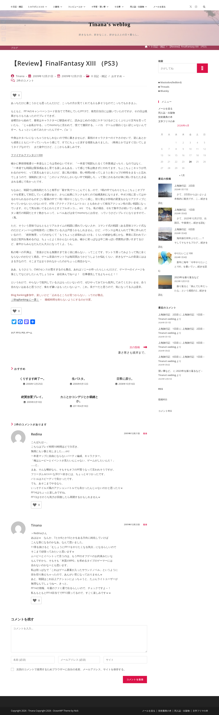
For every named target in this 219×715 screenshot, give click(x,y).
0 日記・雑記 (99, 76)
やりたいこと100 (183, 253)
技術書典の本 (165, 117)
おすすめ (116, 76)
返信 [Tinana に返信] (145, 524)
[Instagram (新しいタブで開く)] (196, 6)
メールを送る (165, 108)
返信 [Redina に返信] (145, 433)
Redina (36, 434)
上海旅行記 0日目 (184, 229)
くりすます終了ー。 (33, 379)
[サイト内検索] (204, 7)
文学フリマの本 (166, 121)
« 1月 (182, 175)
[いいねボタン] (14, 95)
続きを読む (199, 222)
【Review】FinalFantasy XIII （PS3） (188, 46)
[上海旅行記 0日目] (165, 234)
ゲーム (29, 332)
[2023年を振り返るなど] (165, 282)
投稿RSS (162, 399)
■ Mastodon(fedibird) (170, 82)
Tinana (20, 76)
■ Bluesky (163, 91)
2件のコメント (25, 80)
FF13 (18, 332)
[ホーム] (146, 46)
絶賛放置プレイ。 (32, 397)
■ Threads (163, 86)
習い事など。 (165, 370)
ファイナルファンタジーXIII (27, 155)
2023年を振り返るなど (186, 277)
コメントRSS (165, 410)
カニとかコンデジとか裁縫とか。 (79, 399)
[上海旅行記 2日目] (165, 190)
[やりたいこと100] (165, 258)
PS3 (23, 332)
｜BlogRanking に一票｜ (25, 299)
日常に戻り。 (125, 379)
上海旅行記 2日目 (184, 185)
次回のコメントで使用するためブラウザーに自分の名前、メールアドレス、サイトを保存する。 (71, 669)
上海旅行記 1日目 (184, 209)
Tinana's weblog (110, 24)
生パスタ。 (79, 379)
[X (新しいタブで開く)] (190, 6)
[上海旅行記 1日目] (165, 214)
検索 (160, 61)
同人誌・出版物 (166, 112)
